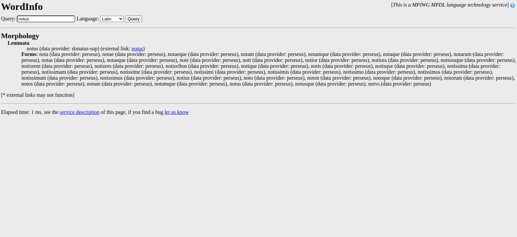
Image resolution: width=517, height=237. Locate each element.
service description (79, 112)
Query (133, 18)
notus (137, 48)
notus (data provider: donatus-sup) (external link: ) (86, 48)
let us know (177, 112)
